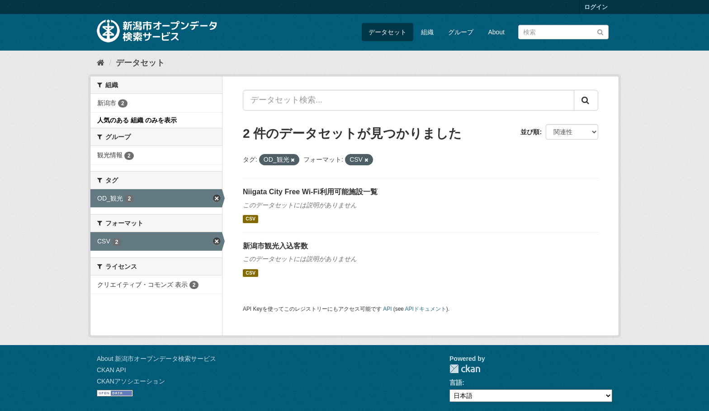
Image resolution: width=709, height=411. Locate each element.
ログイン (596, 7)
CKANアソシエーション (131, 381)
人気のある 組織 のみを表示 (137, 120)
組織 (427, 32)
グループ (460, 32)
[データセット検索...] (408, 100)
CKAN (464, 369)
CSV (250, 219)
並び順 (529, 131)
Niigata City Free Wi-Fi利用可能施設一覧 (310, 192)
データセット (387, 32)
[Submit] (600, 31)
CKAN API (111, 370)
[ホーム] (100, 62)
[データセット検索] (563, 32)
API (387, 309)
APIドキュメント (425, 309)
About (496, 32)
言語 (455, 382)
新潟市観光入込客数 (275, 246)
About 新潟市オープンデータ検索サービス (156, 358)
